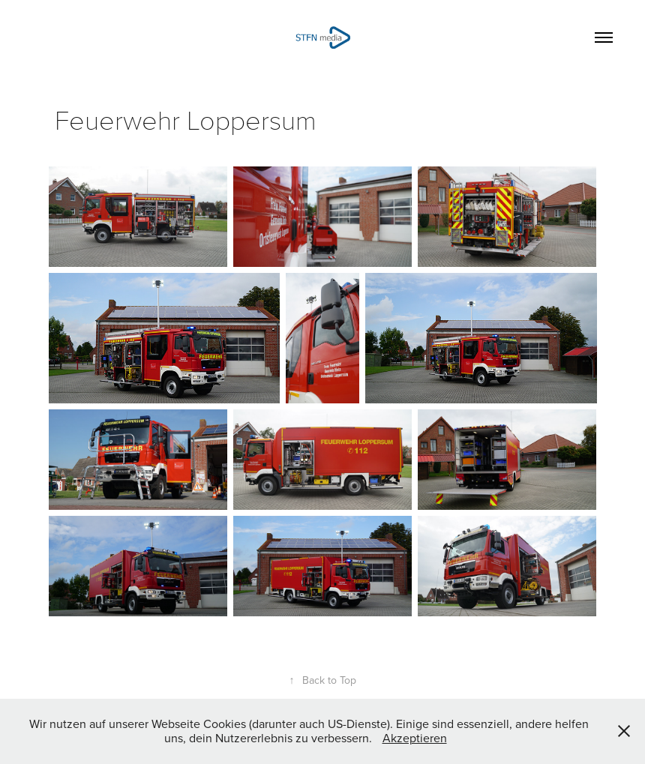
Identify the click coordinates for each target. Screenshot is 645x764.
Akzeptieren (414, 738)
